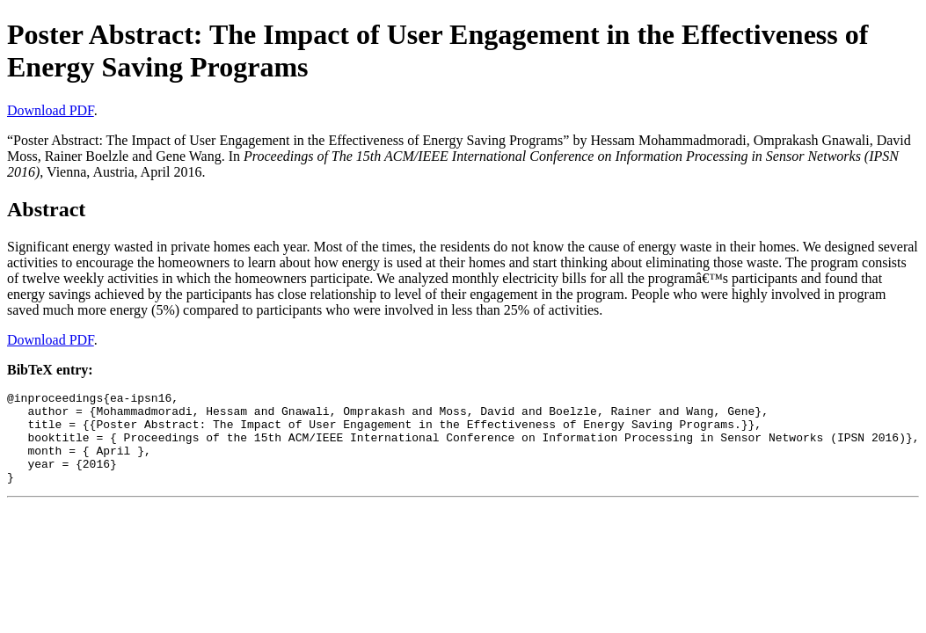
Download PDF (50, 110)
